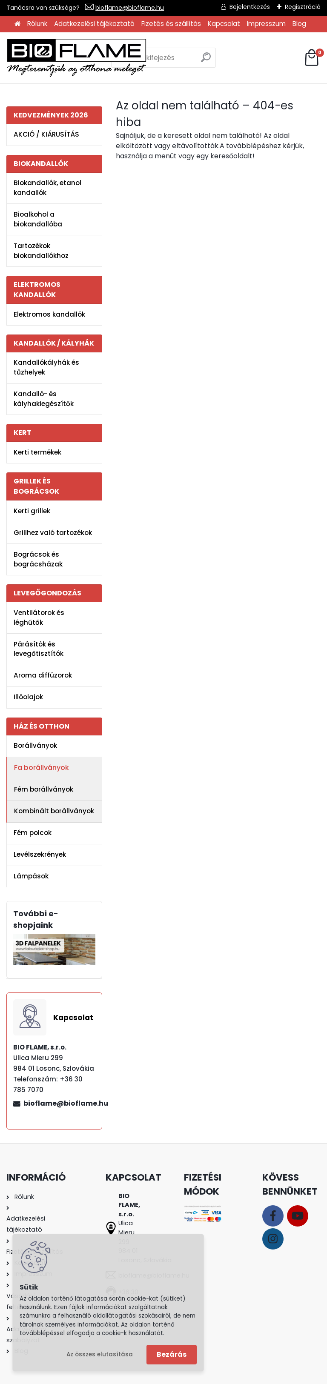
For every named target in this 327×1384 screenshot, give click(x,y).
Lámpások (31, 876)
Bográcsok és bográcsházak (38, 559)
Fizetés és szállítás (171, 23)
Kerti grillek (32, 510)
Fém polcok (33, 832)
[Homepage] (17, 24)
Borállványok (35, 745)
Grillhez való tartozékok (53, 532)
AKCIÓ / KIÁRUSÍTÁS (46, 134)
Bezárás (171, 1354)
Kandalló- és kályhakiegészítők (44, 398)
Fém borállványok (43, 789)
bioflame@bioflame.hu (129, 7)
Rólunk (37, 23)
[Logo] (76, 58)
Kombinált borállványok (54, 810)
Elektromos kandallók (49, 314)
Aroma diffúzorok (43, 675)
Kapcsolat (224, 23)
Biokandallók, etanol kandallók (47, 187)
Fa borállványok (41, 767)
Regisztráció (303, 7)
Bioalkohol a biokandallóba (38, 219)
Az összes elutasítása (99, 1354)
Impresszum (266, 23)
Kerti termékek (37, 452)
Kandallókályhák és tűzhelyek (46, 367)
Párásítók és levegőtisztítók (38, 649)
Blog (299, 23)
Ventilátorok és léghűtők (39, 617)
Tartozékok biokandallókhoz (41, 250)
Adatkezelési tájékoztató (94, 23)
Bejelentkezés (249, 7)
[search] (206, 60)
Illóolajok (28, 696)
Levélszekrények (40, 854)
